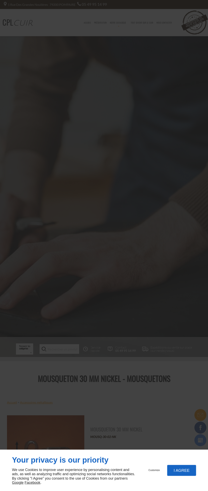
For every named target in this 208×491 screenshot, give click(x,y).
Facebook (32, 483)
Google (18, 483)
